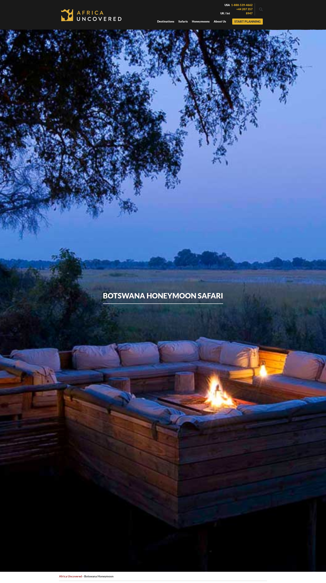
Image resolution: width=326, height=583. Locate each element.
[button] (261, 9)
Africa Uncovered (70, 576)
